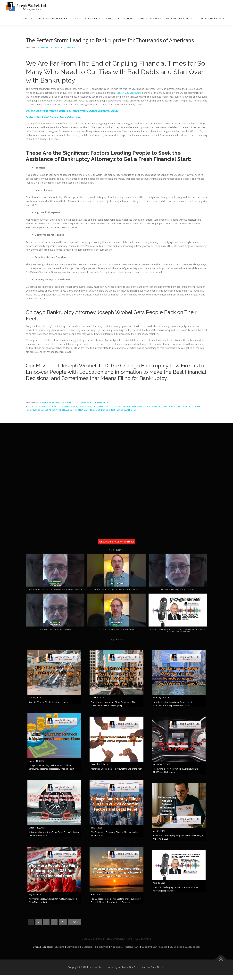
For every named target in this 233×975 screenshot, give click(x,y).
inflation (184, 406)
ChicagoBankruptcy (64, 406)
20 (62, 922)
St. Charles (176, 947)
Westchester (192, 947)
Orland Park (132, 947)
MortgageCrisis (106, 410)
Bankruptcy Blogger (180, 18)
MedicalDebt (66, 410)
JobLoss (197, 406)
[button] (120, 550)
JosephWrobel (34, 410)
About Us (26, 18)
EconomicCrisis (102, 406)
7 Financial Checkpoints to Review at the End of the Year (116, 768)
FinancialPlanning (149, 406)
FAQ (108, 18)
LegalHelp (51, 410)
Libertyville (101, 947)
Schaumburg (149, 947)
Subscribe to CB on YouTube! (117, 541)
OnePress (134, 967)
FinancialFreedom (125, 406)
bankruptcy (43, 406)
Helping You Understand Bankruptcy (86, 402)
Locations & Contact (214, 18)
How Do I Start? (150, 18)
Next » (74, 922)
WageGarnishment (128, 410)
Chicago (59, 947)
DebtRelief (85, 406)
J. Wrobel (70, 47)
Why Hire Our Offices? (52, 18)
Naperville (117, 947)
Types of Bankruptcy (87, 18)
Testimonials (125, 18)
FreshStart (170, 406)
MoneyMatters (84, 410)
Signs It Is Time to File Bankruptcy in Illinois (48, 702)
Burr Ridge (73, 947)
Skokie (163, 947)
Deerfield (87, 947)
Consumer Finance (50, 402)
